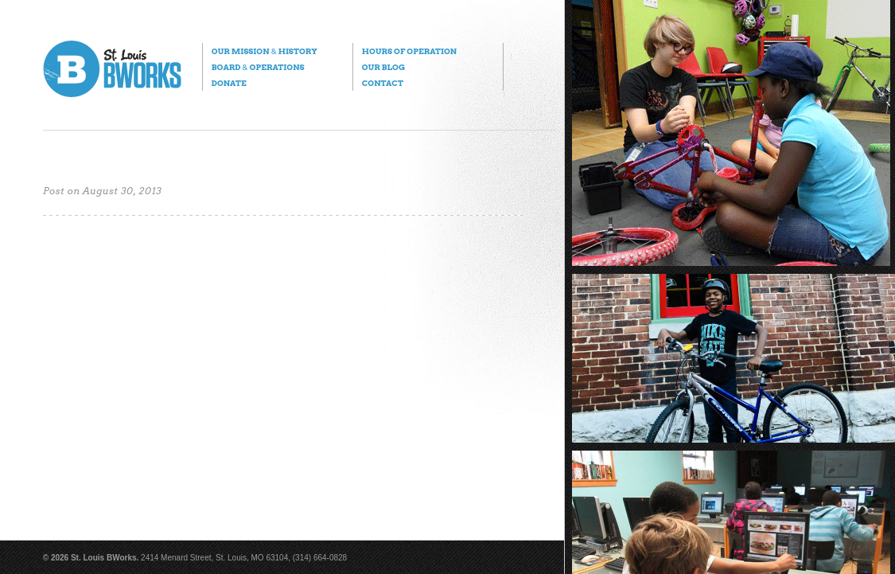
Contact (382, 83)
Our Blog (383, 67)
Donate (229, 83)
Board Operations (258, 67)
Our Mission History (264, 51)
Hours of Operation (409, 51)
